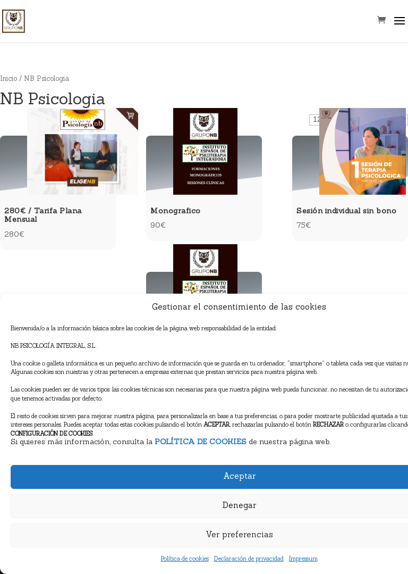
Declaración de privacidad (249, 559)
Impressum (303, 559)
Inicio (8, 79)
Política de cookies (185, 559)
